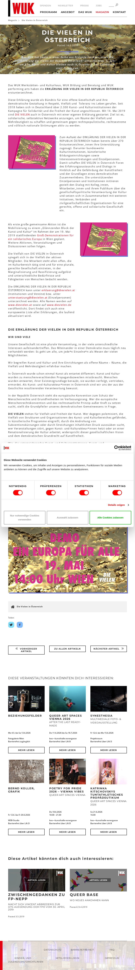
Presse (84, 5)
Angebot (68, 12)
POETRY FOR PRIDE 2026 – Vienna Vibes (66, 790)
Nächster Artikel (109, 648)
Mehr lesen (26, 750)
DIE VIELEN (22, 114)
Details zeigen (116, 504)
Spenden (45, 5)
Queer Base (84, 894)
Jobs (98, 5)
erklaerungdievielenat (58, 290)
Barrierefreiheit (82, 949)
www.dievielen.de (59, 304)
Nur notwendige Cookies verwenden (24, 517)
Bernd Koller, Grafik (21, 790)
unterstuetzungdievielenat (27, 297)
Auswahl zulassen (67, 517)
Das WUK (85, 12)
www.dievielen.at (20, 304)
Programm (48, 12)
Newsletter (65, 5)
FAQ (112, 949)
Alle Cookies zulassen (110, 517)
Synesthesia (101, 715)
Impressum (112, 958)
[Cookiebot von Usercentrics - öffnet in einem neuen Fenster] (116, 447)
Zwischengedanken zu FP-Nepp (36, 896)
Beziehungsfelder (25, 715)
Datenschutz (53, 949)
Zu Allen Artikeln (67, 648)
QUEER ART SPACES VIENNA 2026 (65, 717)
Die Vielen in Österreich (30, 606)
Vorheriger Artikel (26, 650)
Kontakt (119, 12)
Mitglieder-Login (67, 958)
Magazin (102, 12)
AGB (23, 949)
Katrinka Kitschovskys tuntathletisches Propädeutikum (106, 793)
